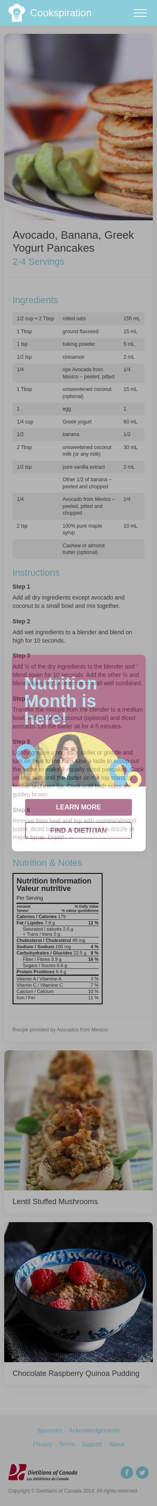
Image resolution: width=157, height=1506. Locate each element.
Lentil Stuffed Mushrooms (55, 1201)
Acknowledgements (94, 1430)
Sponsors (49, 1430)
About (116, 1444)
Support (92, 1444)
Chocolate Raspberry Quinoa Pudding (76, 1373)
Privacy (42, 1444)
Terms (67, 1444)
